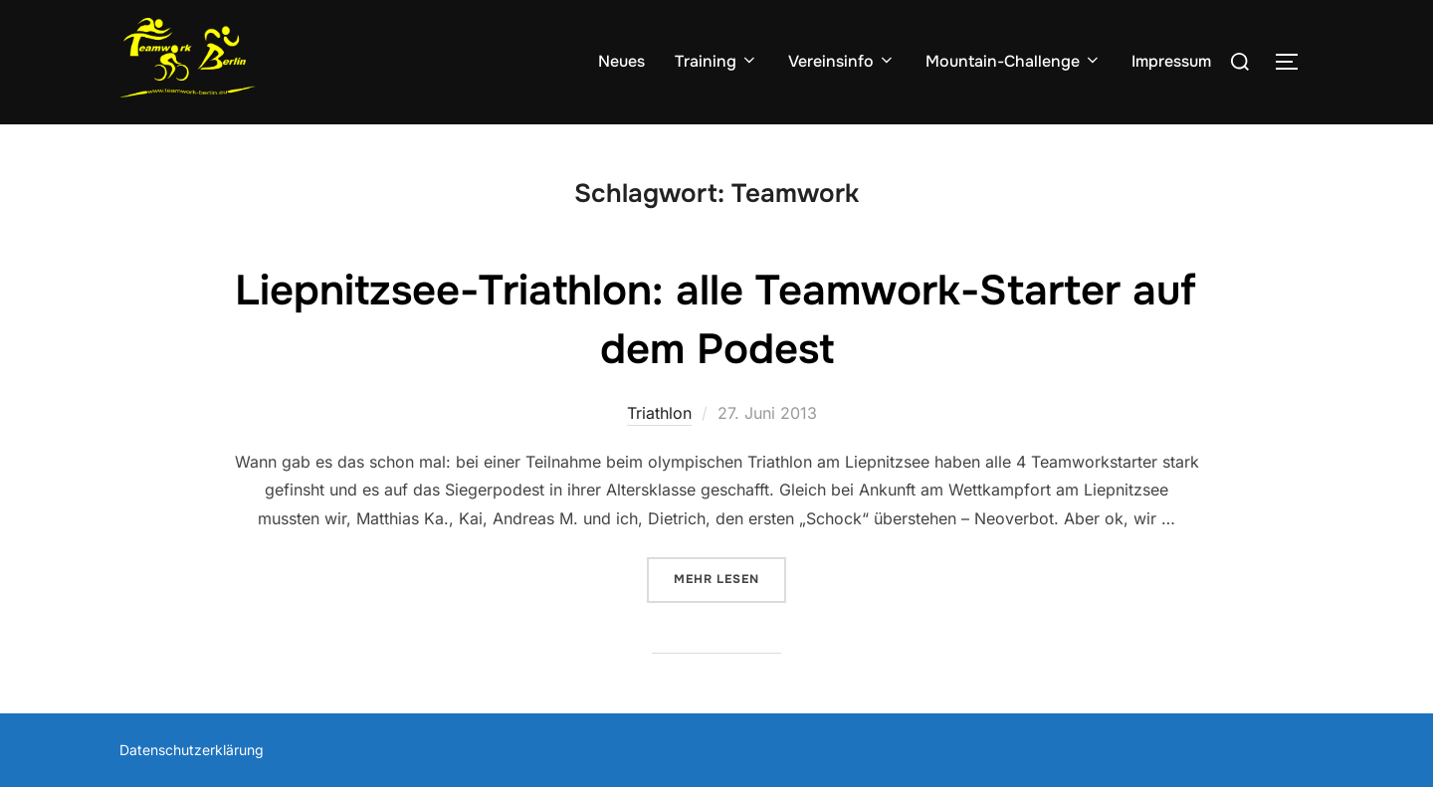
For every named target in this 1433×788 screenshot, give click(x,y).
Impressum (1171, 61)
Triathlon (659, 413)
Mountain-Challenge (1013, 61)
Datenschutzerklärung (191, 749)
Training (716, 61)
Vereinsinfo (842, 61)
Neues (621, 61)
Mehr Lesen (730, 577)
